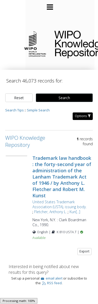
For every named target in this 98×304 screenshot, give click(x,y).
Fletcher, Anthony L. (50, 211)
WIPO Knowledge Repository (72, 43)
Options (83, 116)
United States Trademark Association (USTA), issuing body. (59, 204)
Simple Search (38, 110)
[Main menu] (49, 5)
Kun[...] (75, 211)
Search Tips (14, 110)
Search (64, 97)
